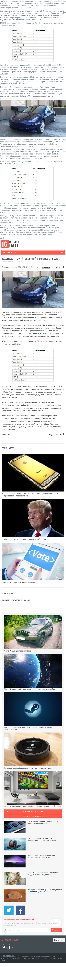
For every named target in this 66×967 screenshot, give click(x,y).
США (8, 434)
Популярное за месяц (33, 816)
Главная (20, 262)
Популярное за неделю (33, 811)
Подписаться (56, 930)
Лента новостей (8, 262)
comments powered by (16, 600)
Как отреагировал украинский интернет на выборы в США (25, 539)
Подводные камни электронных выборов (18, 582)
